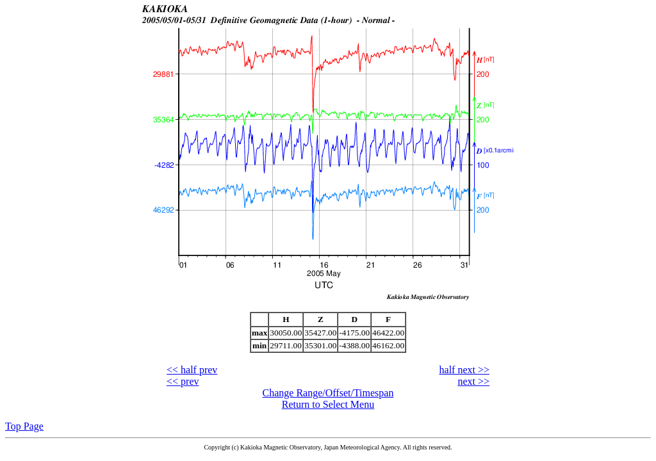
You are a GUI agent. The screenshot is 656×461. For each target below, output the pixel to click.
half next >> (464, 369)
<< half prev (192, 369)
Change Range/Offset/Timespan (328, 392)
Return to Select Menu (328, 404)
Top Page (24, 426)
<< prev (183, 381)
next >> (473, 381)
